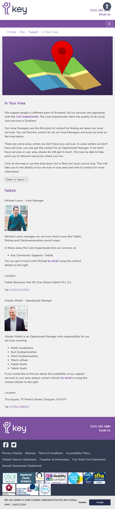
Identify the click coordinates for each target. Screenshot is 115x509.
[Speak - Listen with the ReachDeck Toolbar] (107, 6)
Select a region (16, 179)
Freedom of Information (54, 459)
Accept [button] (99, 502)
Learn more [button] (19, 504)
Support (34, 32)
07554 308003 (19, 407)
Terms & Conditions (51, 453)
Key (22, 32)
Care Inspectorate (27, 117)
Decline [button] (82, 502)
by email (53, 261)
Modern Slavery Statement (19, 459)
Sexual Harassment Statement (21, 466)
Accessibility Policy (78, 453)
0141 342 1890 (100, 10)
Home (12, 32)
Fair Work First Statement (88, 459)
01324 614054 (19, 290)
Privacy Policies (12, 453)
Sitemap (30, 453)
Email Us (104, 14)
